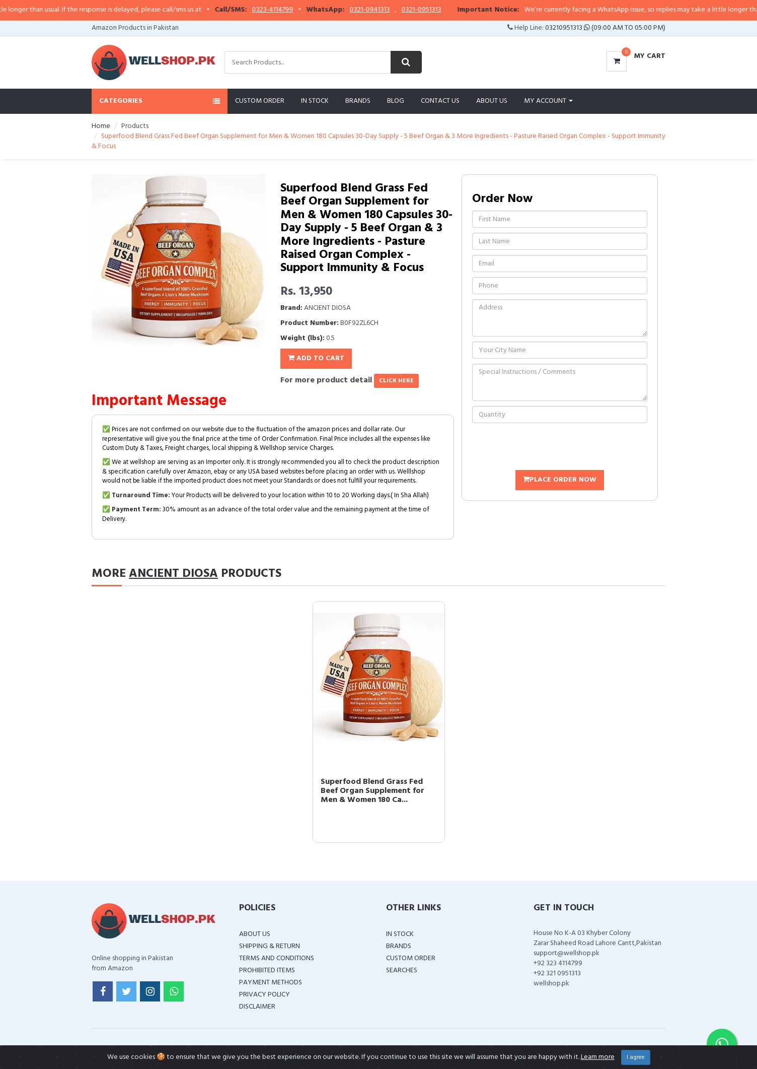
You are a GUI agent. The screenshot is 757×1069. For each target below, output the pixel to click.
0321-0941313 (387, 10)
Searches (401, 970)
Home (101, 126)
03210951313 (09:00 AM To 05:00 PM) (605, 28)
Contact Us (440, 101)
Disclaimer (257, 1007)
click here (396, 381)
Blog (395, 101)
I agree (636, 1057)
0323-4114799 (290, 10)
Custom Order (259, 101)
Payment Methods (270, 982)
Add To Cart (316, 358)
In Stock (315, 101)
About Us (491, 101)
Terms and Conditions (276, 958)
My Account (548, 101)
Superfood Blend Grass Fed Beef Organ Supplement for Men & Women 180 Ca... (372, 790)
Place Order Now (559, 480)
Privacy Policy (264, 994)
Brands (357, 101)
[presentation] (548, 447)
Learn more (598, 1057)
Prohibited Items (267, 970)
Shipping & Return (269, 946)
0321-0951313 (439, 10)
